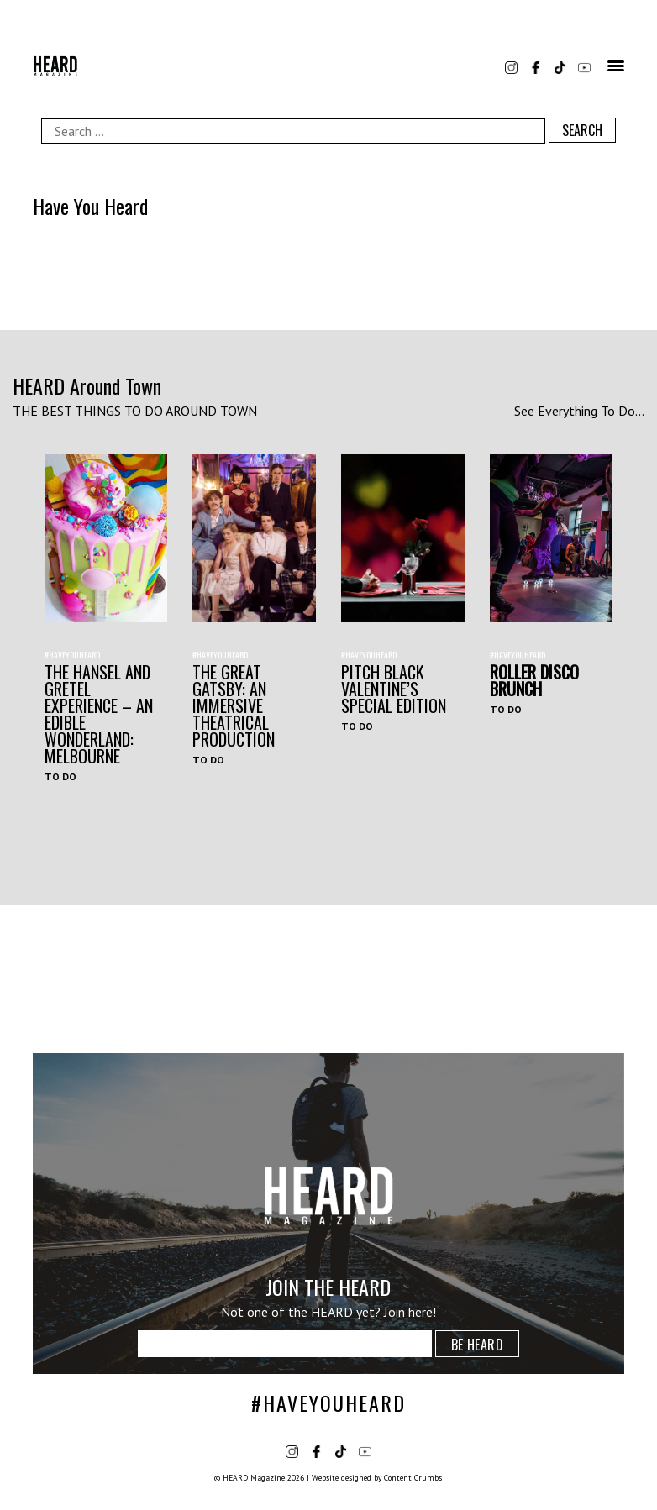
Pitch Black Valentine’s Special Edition (393, 688)
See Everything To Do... (579, 410)
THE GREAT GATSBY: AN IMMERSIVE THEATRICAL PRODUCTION (233, 705)
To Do (60, 776)
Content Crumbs (413, 1477)
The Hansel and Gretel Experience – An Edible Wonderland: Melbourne (99, 713)
